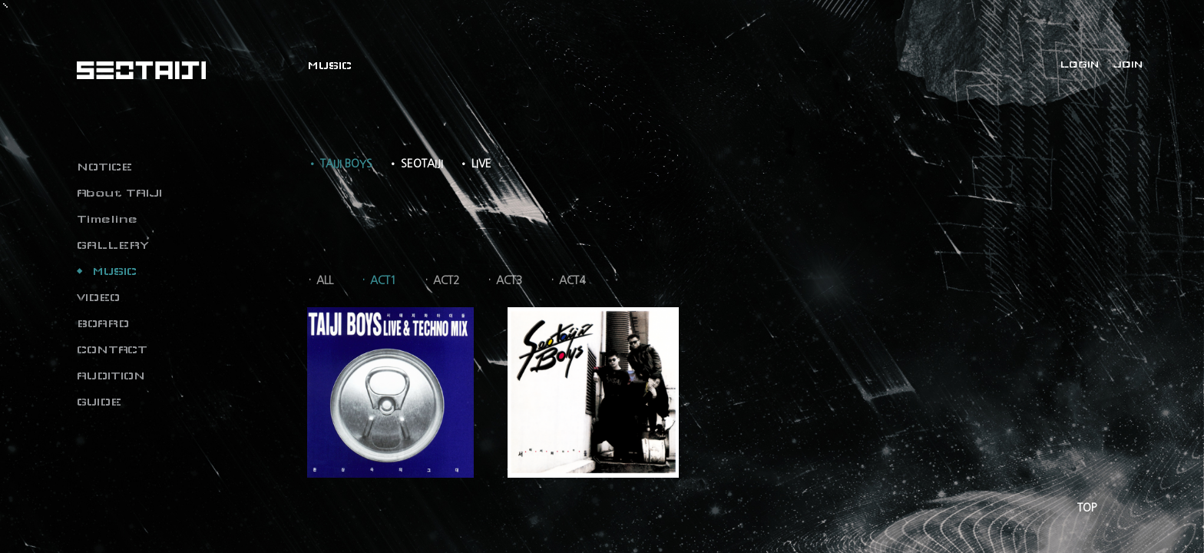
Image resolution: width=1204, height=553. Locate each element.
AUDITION (111, 375)
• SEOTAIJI (415, 163)
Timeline (107, 219)
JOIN (1128, 64)
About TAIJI (119, 193)
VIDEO (98, 297)
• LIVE (474, 163)
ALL (324, 280)
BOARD (103, 323)
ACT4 (572, 280)
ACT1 (383, 280)
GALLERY (113, 245)
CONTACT (112, 349)
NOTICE (104, 167)
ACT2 (446, 280)
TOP (1086, 507)
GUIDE (99, 402)
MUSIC (114, 271)
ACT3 (509, 280)
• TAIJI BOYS (339, 163)
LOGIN (1079, 64)
